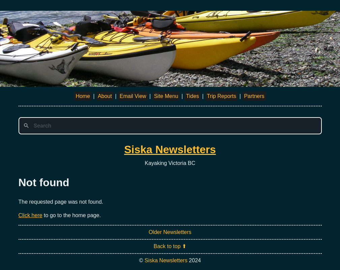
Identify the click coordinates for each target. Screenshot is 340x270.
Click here (30, 215)
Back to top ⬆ (170, 246)
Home (82, 96)
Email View (133, 96)
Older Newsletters (170, 232)
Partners (254, 96)
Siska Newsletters (170, 149)
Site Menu (166, 96)
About (105, 96)
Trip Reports (221, 96)
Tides (192, 96)
